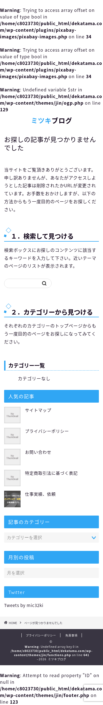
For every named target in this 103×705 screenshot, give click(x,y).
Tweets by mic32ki (23, 605)
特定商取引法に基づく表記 (51, 473)
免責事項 (71, 635)
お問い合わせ (38, 452)
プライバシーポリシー (47, 431)
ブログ (51, 121)
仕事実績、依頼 (40, 494)
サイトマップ (38, 410)
